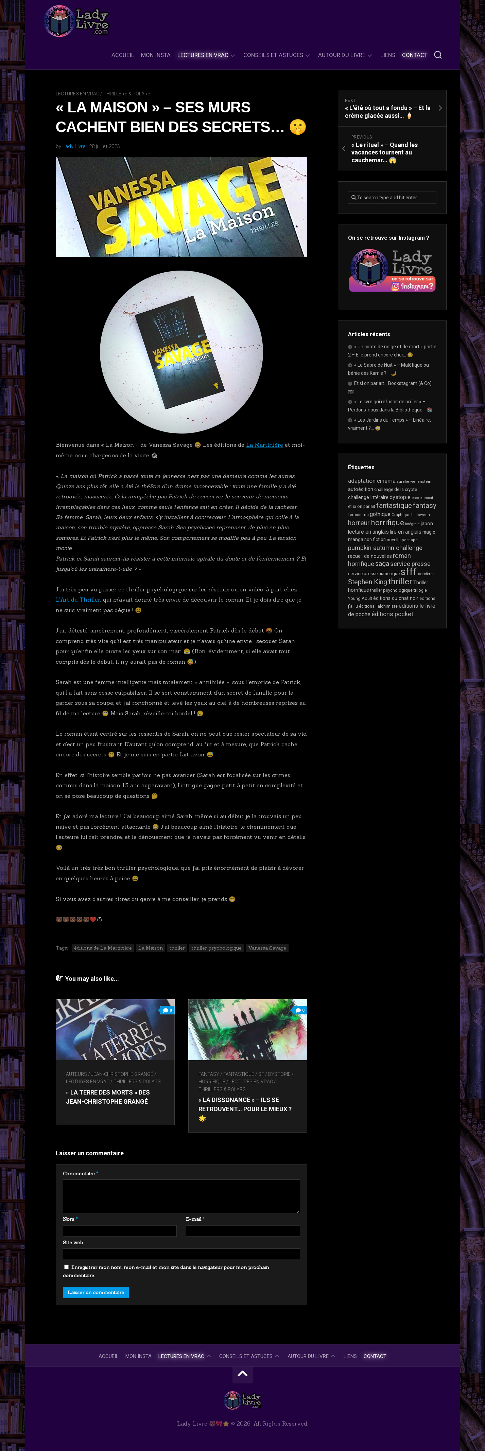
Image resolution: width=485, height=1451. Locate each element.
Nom (70, 1219)
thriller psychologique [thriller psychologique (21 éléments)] (391, 590)
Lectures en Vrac (202, 55)
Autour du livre (341, 55)
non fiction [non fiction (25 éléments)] (375, 539)
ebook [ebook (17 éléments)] (417, 497)
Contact (415, 55)
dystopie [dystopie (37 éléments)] (400, 497)
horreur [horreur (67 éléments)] (359, 523)
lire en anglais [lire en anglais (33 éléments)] (405, 532)
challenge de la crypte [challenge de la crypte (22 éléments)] (395, 489)
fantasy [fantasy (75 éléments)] (424, 505)
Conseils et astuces (273, 55)
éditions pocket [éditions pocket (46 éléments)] (392, 614)
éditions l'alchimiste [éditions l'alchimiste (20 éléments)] (378, 606)
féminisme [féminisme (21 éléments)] (358, 514)
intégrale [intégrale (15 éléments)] (412, 524)
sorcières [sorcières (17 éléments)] (426, 573)
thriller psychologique (216, 948)
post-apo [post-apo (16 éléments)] (410, 540)
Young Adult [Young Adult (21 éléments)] (360, 598)
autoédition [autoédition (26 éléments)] (360, 489)
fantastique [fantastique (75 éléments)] (394, 505)
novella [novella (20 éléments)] (394, 539)
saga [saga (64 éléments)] (382, 564)
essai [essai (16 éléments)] (428, 498)
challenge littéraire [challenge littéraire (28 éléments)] (368, 497)
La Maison (150, 948)
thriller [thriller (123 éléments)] (400, 581)
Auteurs (76, 1074)
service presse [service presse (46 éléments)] (410, 564)
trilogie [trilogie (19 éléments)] (420, 590)
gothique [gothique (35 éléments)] (380, 514)
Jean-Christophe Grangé (122, 1074)
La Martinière (264, 444)
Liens (387, 55)
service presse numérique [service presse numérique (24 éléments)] (374, 573)
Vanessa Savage (267, 948)
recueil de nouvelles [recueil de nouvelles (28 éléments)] (370, 556)
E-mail (195, 1219)
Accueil (122, 55)
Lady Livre (74, 146)
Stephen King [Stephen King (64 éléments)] (367, 582)
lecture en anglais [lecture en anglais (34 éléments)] (368, 532)
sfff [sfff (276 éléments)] (409, 571)
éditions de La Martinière (103, 948)
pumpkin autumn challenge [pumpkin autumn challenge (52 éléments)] (385, 548)
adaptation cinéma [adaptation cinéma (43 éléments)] (372, 480)
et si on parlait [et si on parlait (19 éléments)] (361, 506)
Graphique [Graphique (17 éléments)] (401, 514)
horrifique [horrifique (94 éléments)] (387, 522)
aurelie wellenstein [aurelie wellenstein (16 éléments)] (414, 481)
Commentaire (80, 1174)
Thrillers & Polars (127, 93)
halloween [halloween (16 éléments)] (420, 515)
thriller (177, 948)
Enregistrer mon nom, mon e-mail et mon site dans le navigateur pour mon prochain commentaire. (166, 1271)
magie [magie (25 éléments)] (428, 532)
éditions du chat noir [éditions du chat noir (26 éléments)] (395, 598)
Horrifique (211, 1081)
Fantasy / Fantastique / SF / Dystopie (244, 1074)
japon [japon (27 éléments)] (427, 524)
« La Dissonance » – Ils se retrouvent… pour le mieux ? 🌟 (245, 1109)
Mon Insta (156, 55)
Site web (73, 1242)
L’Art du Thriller (78, 599)
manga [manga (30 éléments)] (355, 539)
